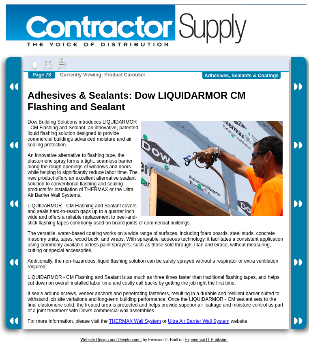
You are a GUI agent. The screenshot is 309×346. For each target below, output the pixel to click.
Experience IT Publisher (206, 339)
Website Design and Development (111, 339)
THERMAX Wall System (135, 321)
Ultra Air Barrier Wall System (199, 321)
